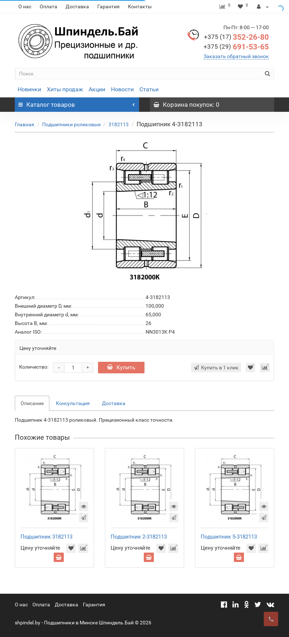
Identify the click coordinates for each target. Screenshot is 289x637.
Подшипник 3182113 (46, 536)
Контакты (140, 6)
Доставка (77, 6)
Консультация (73, 403)
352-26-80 (236, 37)
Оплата (48, 6)
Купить (121, 367)
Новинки (29, 89)
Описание (32, 403)
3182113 (118, 124)
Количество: (33, 367)
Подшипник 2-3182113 (139, 536)
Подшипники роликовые (71, 124)
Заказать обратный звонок (236, 56)
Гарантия (108, 6)
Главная (24, 124)
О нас (24, 6)
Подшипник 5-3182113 (229, 536)
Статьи (149, 89)
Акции (97, 89)
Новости (122, 89)
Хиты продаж (65, 89)
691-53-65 (236, 47)
